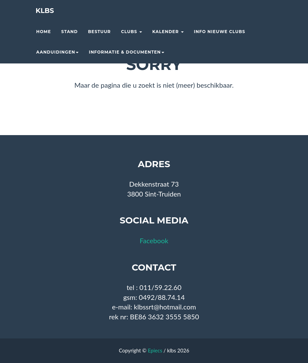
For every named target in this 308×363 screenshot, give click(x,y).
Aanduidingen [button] (57, 59)
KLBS (42, 19)
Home (43, 39)
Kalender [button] (168, 39)
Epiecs (155, 350)
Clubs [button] (131, 39)
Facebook (154, 240)
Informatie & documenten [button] (126, 59)
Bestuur (99, 39)
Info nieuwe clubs (219, 39)
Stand (69, 39)
